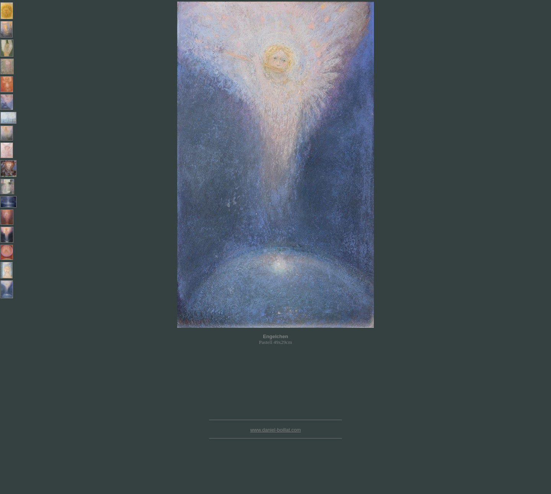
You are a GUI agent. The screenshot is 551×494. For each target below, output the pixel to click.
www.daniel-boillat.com (275, 430)
